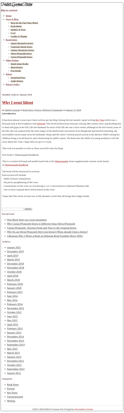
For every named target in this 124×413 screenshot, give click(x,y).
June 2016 (12, 296)
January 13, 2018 (73, 110)
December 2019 (15, 251)
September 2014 (16, 344)
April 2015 (12, 324)
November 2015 (15, 308)
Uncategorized (15, 396)
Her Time (100, 120)
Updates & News (18, 29)
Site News (12, 392)
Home (9, 16)
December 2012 (15, 360)
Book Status (16, 26)
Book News (28, 110)
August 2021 (14, 247)
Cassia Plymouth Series (21, 57)
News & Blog (12, 19)
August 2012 (14, 373)
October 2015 (14, 312)
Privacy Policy (13, 84)
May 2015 (12, 320)
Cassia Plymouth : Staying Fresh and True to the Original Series (41, 227)
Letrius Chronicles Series (22, 50)
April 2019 (12, 255)
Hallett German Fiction (16, 4)
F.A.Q (13, 33)
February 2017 (15, 292)
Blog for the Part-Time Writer (24, 23)
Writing (46, 110)
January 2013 (14, 356)
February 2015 (15, 328)
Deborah (41, 123)
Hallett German (12, 110)
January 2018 (14, 288)
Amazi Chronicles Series (22, 43)
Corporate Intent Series (21, 47)
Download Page (18, 77)
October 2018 (14, 271)
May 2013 (12, 348)
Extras (9, 74)
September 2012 (16, 369)
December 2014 (15, 336)
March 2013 (13, 352)
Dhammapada (61, 161)
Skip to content (9, 10)
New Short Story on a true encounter (27, 219)
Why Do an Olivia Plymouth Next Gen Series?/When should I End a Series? (47, 231)
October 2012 (14, 365)
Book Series (11, 40)
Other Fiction (12, 60)
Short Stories (17, 67)
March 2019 (13, 259)
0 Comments (56, 110)
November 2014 (15, 340)
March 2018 (13, 279)
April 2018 (12, 275)
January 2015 (14, 332)
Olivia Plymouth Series (21, 53)
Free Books (16, 71)
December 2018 (15, 263)
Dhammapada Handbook (16, 165)
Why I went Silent (17, 102)
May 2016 (12, 300)
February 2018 (15, 284)
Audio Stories (17, 81)
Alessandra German (83, 409)
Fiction (37, 110)
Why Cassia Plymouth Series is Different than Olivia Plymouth (41, 223)
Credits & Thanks (19, 36)
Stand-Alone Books (19, 64)
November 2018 (15, 267)
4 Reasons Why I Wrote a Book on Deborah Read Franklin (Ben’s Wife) (45, 236)
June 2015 (12, 316)
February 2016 (15, 304)
